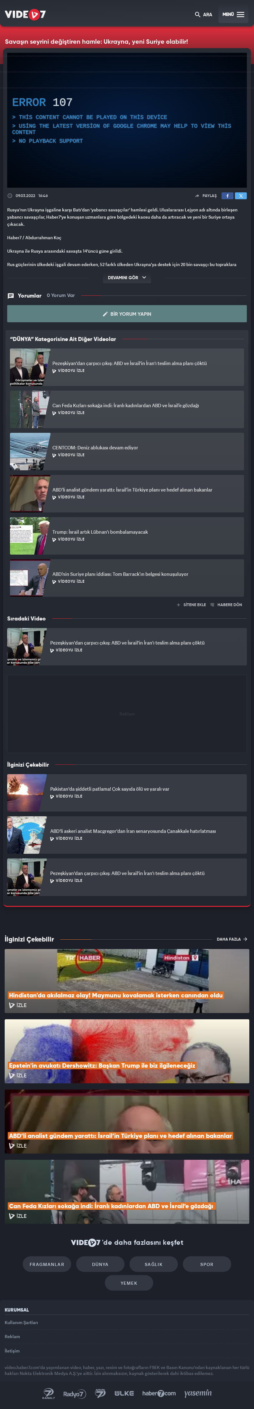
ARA (203, 15)
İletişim (12, 1351)
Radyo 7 (75, 1393)
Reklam (12, 1336)
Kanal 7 (48, 1393)
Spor (207, 1264)
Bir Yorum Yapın (127, 314)
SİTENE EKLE (191, 605)
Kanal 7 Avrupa (100, 1393)
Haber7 (159, 1393)
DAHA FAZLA (232, 939)
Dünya (100, 1264)
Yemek (129, 1283)
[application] (127, 120)
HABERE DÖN (226, 605)
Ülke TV (124, 1393)
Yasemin (198, 1393)
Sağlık (154, 1264)
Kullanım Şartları (21, 1322)
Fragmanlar (47, 1264)
